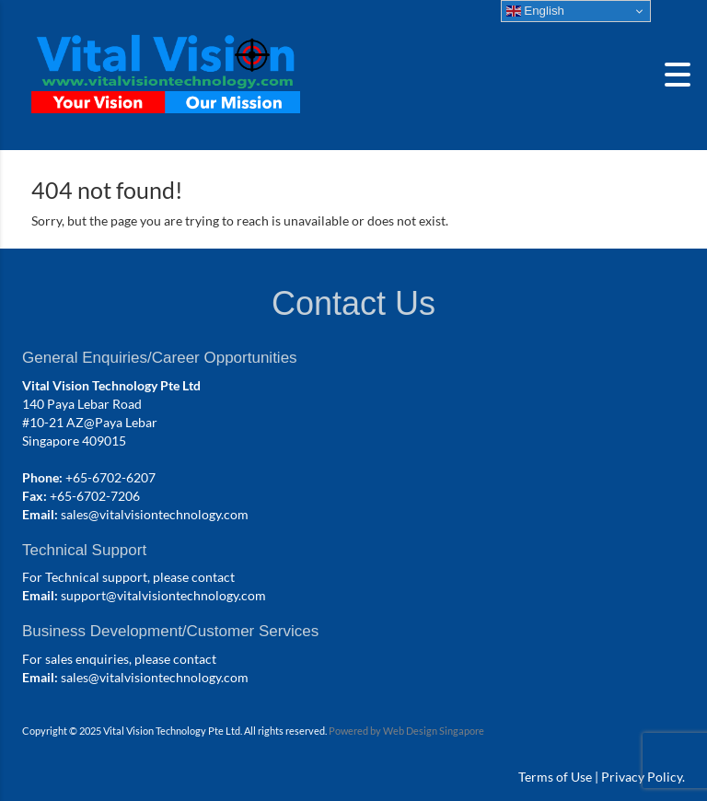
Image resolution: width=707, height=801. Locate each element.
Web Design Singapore (433, 731)
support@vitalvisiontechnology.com (163, 595)
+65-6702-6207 (110, 477)
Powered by (356, 731)
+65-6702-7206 (95, 496)
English (535, 11)
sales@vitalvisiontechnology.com (155, 514)
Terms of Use (555, 776)
